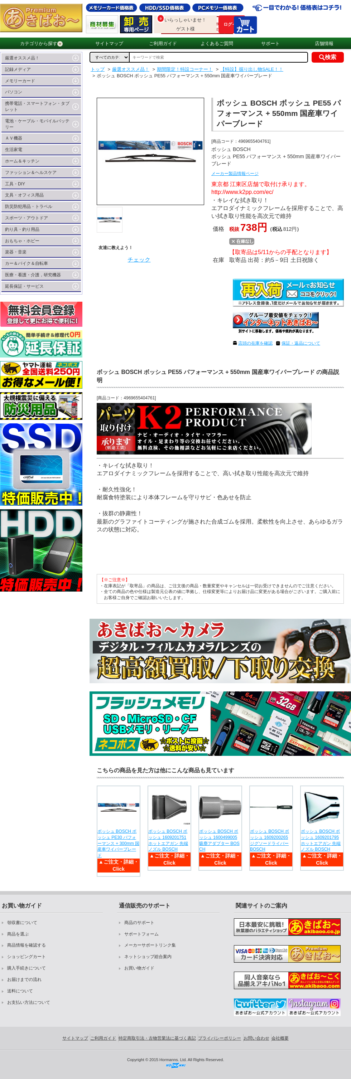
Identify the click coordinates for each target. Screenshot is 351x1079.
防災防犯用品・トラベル (28, 206)
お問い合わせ (256, 1038)
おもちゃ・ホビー (22, 240)
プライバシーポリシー (219, 1038)
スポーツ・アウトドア (26, 217)
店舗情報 (324, 43)
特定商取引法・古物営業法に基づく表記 (157, 1038)
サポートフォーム (141, 934)
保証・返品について (301, 343)
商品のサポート (139, 922)
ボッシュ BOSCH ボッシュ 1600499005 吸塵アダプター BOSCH (219, 840)
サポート (270, 43)
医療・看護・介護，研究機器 (33, 274)
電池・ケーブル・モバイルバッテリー (37, 124)
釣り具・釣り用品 (22, 229)
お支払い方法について (28, 1002)
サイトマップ (109, 43)
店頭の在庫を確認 (255, 343)
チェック (139, 260)
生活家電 (13, 149)
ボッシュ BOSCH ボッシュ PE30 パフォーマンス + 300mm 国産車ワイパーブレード (118, 843)
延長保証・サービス (24, 286)
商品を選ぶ (18, 934)
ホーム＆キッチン (22, 161)
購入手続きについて (26, 968)
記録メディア (18, 69)
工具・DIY (15, 183)
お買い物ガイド (139, 968)
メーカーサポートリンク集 (150, 945)
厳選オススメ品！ (22, 57)
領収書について (22, 922)
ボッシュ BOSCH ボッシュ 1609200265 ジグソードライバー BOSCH (269, 840)
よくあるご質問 (217, 43)
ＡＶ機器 (13, 138)
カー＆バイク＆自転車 (26, 263)
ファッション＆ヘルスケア (31, 172)
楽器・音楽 (16, 251)
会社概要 (280, 1038)
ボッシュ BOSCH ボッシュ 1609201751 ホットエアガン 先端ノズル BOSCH (168, 840)
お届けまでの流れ (24, 979)
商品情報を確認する (26, 945)
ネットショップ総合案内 (148, 956)
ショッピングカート (26, 956)
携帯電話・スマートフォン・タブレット (37, 106)
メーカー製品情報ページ (235, 173)
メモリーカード (20, 80)
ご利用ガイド (163, 43)
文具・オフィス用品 (24, 195)
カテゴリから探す (41, 44)
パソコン (13, 91)
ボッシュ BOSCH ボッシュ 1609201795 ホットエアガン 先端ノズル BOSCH (321, 840)
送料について (20, 990)
